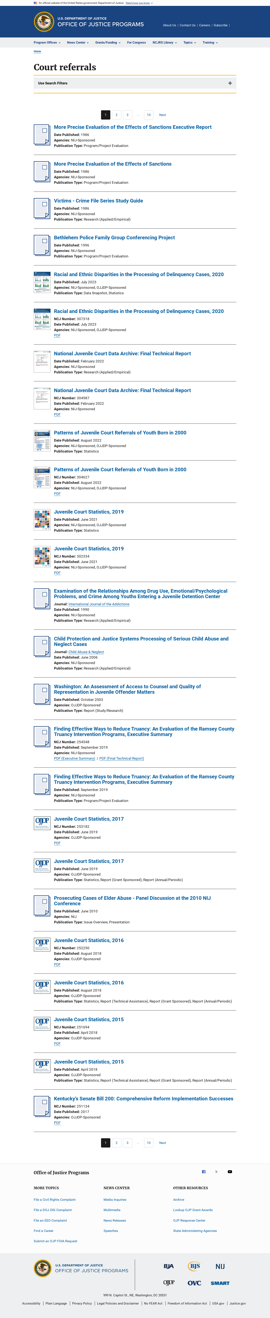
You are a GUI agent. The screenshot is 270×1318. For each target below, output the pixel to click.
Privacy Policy (82, 1303)
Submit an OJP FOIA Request (55, 1241)
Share (236, 28)
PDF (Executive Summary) (74, 758)
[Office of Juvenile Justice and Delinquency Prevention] (168, 1286)
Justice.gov (238, 1303)
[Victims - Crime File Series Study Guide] (42, 218)
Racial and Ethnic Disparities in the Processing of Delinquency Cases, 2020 (139, 274)
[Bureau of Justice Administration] (169, 1269)
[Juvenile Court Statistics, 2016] (42, 945)
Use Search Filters (53, 83)
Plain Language (56, 1303)
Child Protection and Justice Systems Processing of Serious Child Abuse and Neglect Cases (141, 641)
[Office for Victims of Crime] (194, 1286)
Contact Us (188, 25)
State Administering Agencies (195, 1231)
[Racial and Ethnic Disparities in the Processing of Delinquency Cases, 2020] (42, 283)
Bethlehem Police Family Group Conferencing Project (114, 238)
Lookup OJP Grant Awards (193, 1210)
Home (37, 51)
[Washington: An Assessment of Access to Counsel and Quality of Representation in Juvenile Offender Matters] (42, 704)
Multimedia (112, 1210)
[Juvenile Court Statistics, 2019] (42, 520)
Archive (178, 1200)
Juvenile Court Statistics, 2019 (89, 512)
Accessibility (31, 1303)
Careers (204, 25)
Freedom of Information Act (187, 1303)
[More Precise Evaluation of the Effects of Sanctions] (42, 181)
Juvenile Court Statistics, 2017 (89, 819)
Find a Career (43, 1231)
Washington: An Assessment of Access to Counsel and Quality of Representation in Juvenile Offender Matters (127, 689)
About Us (169, 25)
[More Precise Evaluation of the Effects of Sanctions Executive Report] (42, 144)
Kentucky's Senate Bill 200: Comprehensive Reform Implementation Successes (143, 1099)
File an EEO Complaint (50, 1220)
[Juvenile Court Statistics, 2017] (42, 824)
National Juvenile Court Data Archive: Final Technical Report (122, 354)
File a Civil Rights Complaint (55, 1200)
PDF (57, 335)
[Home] (101, 21)
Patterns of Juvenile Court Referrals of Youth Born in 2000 (120, 433)
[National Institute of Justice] (220, 1269)
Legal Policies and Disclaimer (118, 1303)
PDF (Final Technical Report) (121, 758)
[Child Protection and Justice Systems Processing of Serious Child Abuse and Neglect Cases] (42, 656)
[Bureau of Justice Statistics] (194, 1272)
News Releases (115, 1220)
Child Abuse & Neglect (86, 652)
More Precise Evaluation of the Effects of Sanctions (112, 164)
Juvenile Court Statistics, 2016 (89, 940)
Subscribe (221, 25)
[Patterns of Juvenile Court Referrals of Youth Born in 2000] (42, 441)
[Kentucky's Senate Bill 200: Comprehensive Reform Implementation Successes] (42, 1116)
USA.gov (218, 1303)
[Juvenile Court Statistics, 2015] (42, 1024)
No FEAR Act (153, 1303)
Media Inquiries (115, 1200)
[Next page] (164, 115)
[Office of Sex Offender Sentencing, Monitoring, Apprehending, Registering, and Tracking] (220, 1285)
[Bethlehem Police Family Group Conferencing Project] (42, 255)
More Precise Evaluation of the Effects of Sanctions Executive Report (133, 127)
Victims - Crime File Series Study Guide (98, 201)
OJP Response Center (189, 1220)
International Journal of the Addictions (99, 604)
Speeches (111, 1231)
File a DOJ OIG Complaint (53, 1210)
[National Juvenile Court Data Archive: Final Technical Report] (42, 362)
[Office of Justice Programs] (44, 21)
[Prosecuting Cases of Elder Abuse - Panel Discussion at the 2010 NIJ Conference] (42, 915)
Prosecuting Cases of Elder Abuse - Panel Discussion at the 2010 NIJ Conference (132, 901)
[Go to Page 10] (148, 115)
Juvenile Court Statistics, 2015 (89, 1019)
